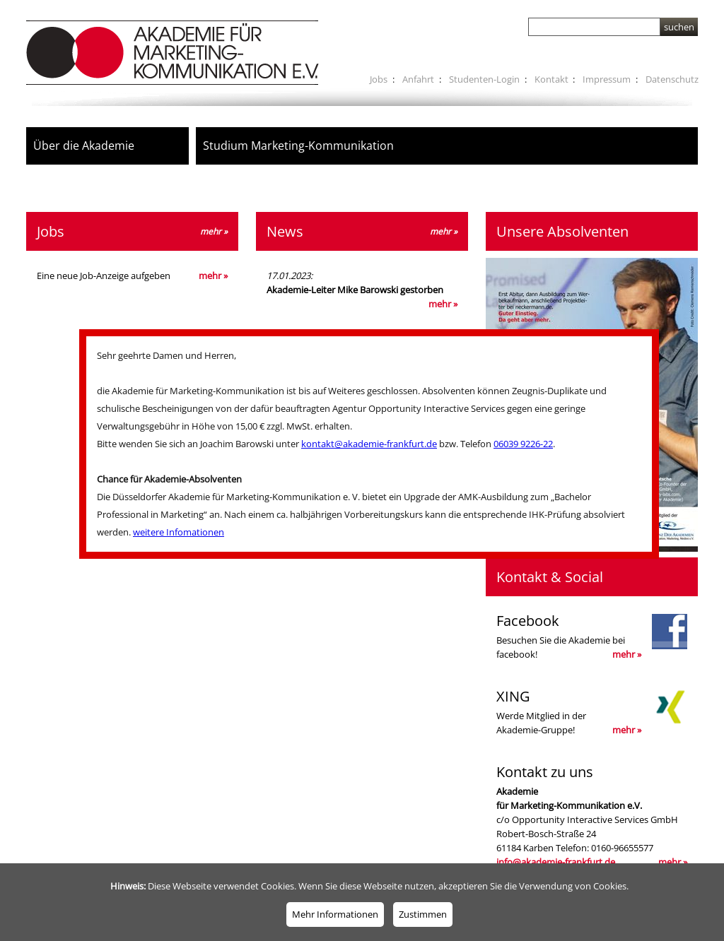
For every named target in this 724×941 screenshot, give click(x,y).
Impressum (607, 79)
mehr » (213, 275)
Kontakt (551, 79)
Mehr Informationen (335, 914)
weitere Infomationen (178, 532)
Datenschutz (672, 79)
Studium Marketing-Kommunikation (298, 145)
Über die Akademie (83, 145)
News (362, 231)
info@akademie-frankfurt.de (555, 862)
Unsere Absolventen (562, 231)
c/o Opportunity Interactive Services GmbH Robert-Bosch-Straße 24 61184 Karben (591, 815)
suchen (679, 26)
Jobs (378, 79)
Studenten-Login (484, 79)
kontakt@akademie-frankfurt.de (369, 443)
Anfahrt (418, 79)
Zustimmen (423, 914)
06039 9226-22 (523, 443)
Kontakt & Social (549, 576)
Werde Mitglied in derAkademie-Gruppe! (591, 712)
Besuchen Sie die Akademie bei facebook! (591, 636)
